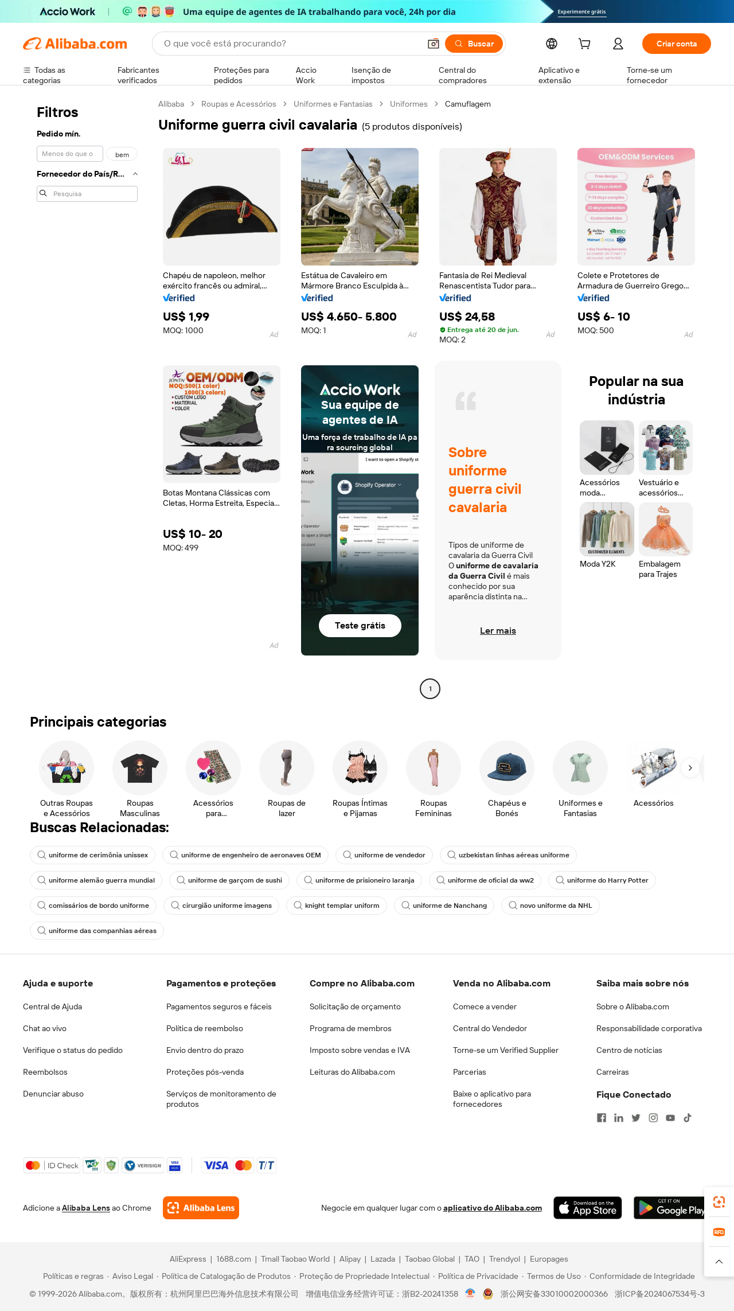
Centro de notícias (629, 1050)
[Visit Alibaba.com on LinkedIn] (619, 1118)
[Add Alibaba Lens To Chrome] (201, 1207)
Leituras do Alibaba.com (352, 1071)
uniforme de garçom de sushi (229, 880)
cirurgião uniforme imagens (221, 905)
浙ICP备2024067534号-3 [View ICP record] (660, 1293)
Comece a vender (485, 1006)
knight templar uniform (337, 905)
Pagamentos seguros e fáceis (219, 1006)
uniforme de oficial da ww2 (485, 880)
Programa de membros (351, 1028)
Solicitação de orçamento (355, 1006)
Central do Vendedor (490, 1028)
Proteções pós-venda (205, 1071)
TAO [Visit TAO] (471, 1258)
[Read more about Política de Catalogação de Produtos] (224, 1276)
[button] (433, 43)
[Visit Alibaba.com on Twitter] (636, 1118)
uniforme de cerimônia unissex (92, 855)
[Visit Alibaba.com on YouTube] (670, 1118)
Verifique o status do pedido (73, 1050)
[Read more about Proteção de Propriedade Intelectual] (362, 1276)
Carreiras (612, 1071)
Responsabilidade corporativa (649, 1028)
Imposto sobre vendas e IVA (360, 1050)
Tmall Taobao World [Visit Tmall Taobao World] (295, 1258)
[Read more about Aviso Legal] (130, 1276)
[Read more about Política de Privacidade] (475, 1276)
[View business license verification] (470, 1294)
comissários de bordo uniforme (93, 905)
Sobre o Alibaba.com (632, 1006)
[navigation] (87, 398)
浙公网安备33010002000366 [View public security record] (554, 1293)
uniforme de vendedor (384, 855)
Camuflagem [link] (468, 103)
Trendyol (504, 1258)
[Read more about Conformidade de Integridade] (639, 1276)
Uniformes (409, 103)
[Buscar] (474, 43)
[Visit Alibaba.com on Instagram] (653, 1118)
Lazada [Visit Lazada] (382, 1258)
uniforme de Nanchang (444, 905)
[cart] (586, 45)
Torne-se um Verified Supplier (506, 1050)
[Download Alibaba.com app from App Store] (587, 1207)
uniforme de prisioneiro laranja (359, 880)
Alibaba (171, 103)
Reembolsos (45, 1071)
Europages (549, 1258)
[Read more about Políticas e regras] (72, 1276)
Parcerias (469, 1071)
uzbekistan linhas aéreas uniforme (508, 855)
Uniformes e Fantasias (333, 103)
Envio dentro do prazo (205, 1050)
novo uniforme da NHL (550, 905)
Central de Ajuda (52, 1006)
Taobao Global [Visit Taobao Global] (430, 1258)
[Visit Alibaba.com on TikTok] (687, 1118)
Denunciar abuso (53, 1093)
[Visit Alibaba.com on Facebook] (601, 1118)
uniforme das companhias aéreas (97, 930)
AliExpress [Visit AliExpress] (188, 1258)
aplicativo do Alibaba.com (492, 1207)
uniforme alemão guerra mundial (96, 880)
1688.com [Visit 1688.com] (233, 1258)
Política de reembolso (204, 1028)
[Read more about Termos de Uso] (551, 1276)
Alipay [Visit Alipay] (350, 1258)
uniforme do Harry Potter (602, 880)
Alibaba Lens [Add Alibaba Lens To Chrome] (86, 1207)
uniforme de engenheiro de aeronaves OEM (245, 855)
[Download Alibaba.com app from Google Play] (672, 1207)
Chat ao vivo (45, 1028)
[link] (719, 1202)
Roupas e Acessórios (238, 103)
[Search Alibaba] (290, 43)
